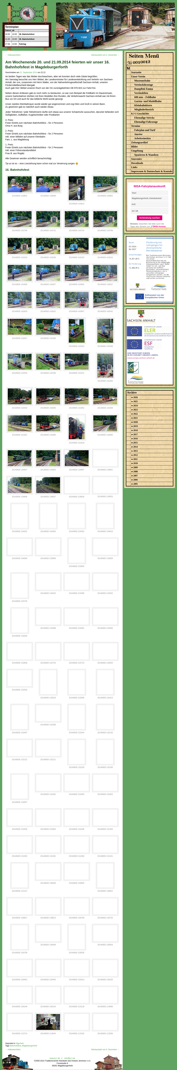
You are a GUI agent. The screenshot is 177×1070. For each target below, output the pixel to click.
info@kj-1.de (69, 1058)
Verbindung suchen (149, 218)
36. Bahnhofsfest (27, 34)
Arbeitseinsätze (142, 138)
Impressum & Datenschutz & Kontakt (152, 171)
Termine (135, 126)
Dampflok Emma (143, 89)
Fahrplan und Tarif (144, 130)
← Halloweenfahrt (12, 55)
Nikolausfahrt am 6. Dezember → (105, 55)
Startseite (136, 72)
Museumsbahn (142, 80)
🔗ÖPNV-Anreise (158, 226)
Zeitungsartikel (139, 142)
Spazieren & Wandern (146, 154)
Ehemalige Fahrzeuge (146, 121)
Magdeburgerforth (29, 1046)
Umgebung (137, 150)
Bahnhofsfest (15, 1046)
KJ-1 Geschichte (140, 113)
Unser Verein (138, 76)
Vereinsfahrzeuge (143, 84)
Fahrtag (22, 44)
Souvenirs (136, 159)
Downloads (137, 163)
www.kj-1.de (55, 1058)
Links (134, 167)
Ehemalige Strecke (144, 117)
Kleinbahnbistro (143, 105)
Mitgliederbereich (144, 109)
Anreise (138, 134)
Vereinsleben (141, 93)
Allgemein (20, 1043)
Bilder (134, 146)
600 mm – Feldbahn (145, 97)
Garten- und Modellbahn (148, 101)
